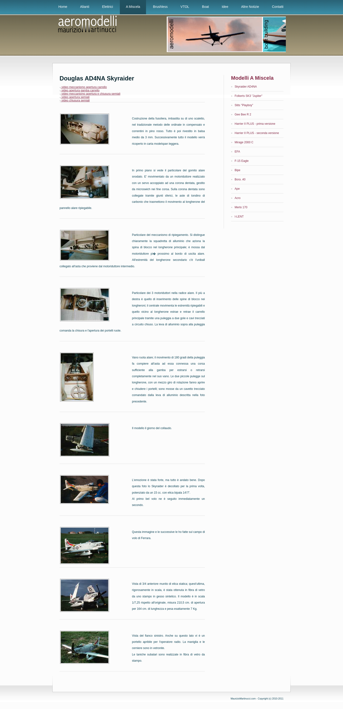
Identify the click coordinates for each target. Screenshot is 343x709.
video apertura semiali (75, 97)
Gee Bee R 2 (243, 114)
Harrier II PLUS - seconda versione (257, 133)
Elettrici (107, 7)
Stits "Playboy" (244, 105)
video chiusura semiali (75, 100)
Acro (238, 198)
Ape (237, 188)
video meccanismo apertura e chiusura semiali (90, 93)
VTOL (185, 7)
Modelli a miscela (252, 78)
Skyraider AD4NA (246, 86)
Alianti (84, 7)
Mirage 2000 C (244, 142)
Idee (225, 7)
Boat (205, 7)
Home (62, 7)
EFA (237, 151)
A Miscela (133, 7)
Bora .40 (240, 179)
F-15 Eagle (242, 161)
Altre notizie (250, 7)
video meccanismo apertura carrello (83, 87)
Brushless (160, 7)
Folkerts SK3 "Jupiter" (248, 96)
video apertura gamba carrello (80, 90)
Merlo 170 (241, 207)
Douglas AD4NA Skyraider (97, 78)
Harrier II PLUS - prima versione (255, 123)
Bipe (237, 170)
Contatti (277, 7)
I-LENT (239, 216)
